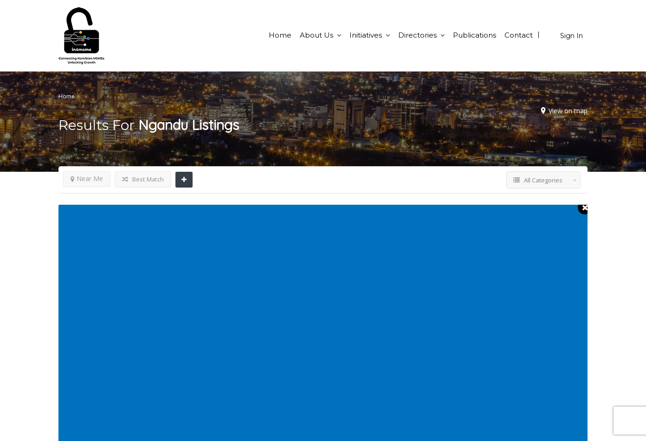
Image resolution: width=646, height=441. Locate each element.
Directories (417, 35)
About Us (316, 35)
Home (280, 35)
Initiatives (365, 35)
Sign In (571, 36)
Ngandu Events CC (154, 218)
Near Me (87, 178)
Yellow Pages (487, 366)
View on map (565, 110)
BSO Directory (489, 354)
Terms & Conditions (361, 390)
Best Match (143, 179)
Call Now (135, 248)
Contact (518, 35)
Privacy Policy (352, 402)
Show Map (186, 248)
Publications (474, 35)
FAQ (337, 366)
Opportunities (352, 354)
